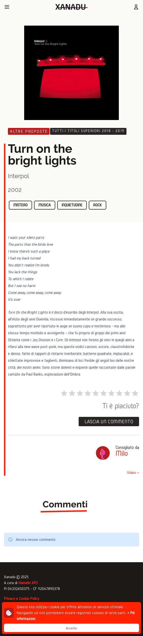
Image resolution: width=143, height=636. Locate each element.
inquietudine (72, 205)
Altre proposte (29, 131)
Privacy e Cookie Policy (21, 598)
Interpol (18, 176)
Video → (133, 472)
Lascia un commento (109, 421)
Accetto (71, 628)
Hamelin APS (28, 583)
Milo (122, 453)
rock (97, 205)
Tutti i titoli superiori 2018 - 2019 (88, 131)
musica (44, 205)
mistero (20, 205)
